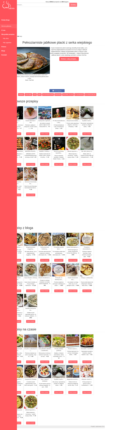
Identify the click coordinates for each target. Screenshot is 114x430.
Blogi (3, 51)
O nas (3, 30)
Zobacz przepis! (25, 133)
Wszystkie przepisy (8, 34)
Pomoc (3, 46)
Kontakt (4, 55)
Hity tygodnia (6, 42)
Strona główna (6, 26)
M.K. (112, 426)
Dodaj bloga (5, 20)
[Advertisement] (65, 21)
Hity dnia (5, 38)
